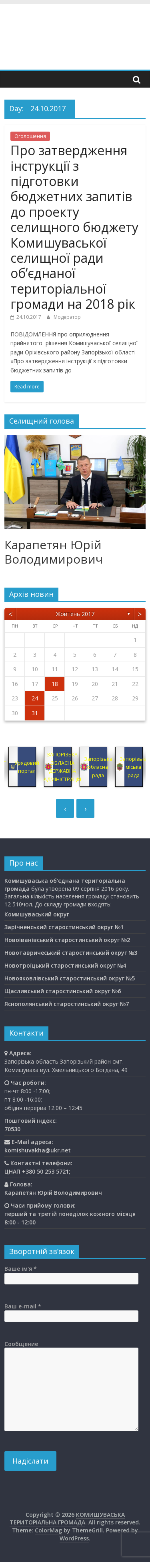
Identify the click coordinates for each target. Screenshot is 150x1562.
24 (35, 698)
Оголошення (30, 136)
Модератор (67, 317)
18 (55, 684)
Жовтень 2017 (75, 614)
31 (35, 713)
